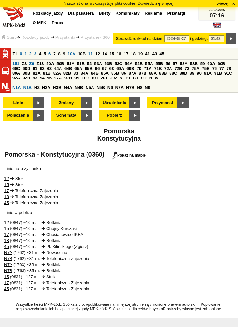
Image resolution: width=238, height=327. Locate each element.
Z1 (14, 53)
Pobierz (114, 115)
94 (42, 78)
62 (42, 68)
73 (187, 68)
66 (97, 68)
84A (84, 73)
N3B (57, 87)
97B (68, 78)
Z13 (40, 63)
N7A (119, 87)
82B (67, 73)
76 (214, 68)
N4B (79, 87)
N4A (68, 87)
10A (71, 53)
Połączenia (18, 115)
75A (195, 68)
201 (104, 78)
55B (159, 63)
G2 (144, 78)
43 (154, 53)
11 (90, 53)
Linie (18, 102)
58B (194, 63)
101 (94, 78)
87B (142, 73)
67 (104, 68)
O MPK (40, 22)
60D (26, 68)
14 (104, 53)
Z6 (31, 63)
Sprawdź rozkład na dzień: (140, 39)
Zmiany (66, 102)
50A (50, 63)
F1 (128, 78)
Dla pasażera (81, 13)
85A (105, 73)
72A (168, 68)
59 (202, 63)
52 (89, 63)
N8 (139, 87)
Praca (57, 22)
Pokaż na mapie (129, 155)
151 (15, 63)
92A (16, 78)
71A (147, 68)
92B (26, 78)
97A (58, 78)
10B (82, 53)
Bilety (104, 13)
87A (132, 73)
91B (218, 73)
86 (123, 73)
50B (60, 63)
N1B (27, 87)
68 (111, 68)
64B (68, 68)
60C (16, 68)
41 (147, 53)
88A (153, 73)
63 (49, 68)
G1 (136, 78)
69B (130, 68)
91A (208, 73)
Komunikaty (127, 13)
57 (175, 63)
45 (161, 53)
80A (16, 73)
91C (228, 73)
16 (119, 53)
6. (121, 78)
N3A (46, 87)
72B (178, 68)
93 (35, 78)
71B (158, 68)
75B (205, 68)
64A (58, 68)
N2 (37, 87)
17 (126, 53)
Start (9, 37)
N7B (130, 87)
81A (36, 73)
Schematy (66, 115)
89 (192, 73)
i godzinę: (199, 39)
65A (78, 68)
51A (70, 63)
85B (115, 73)
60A (211, 63)
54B (139, 63)
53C (118, 63)
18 (133, 53)
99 (76, 78)
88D (183, 73)
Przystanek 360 (95, 37)
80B (26, 73)
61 (35, 68)
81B (46, 73)
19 (140, 53)
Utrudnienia (114, 102)
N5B (100, 87)
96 (49, 78)
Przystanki (65, 37)
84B (95, 73)
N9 (147, 87)
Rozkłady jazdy (35, 37)
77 (221, 68)
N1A (16, 87)
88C (173, 73)
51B (81, 63)
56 (167, 63)
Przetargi (176, 13)
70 (139, 68)
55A (149, 63)
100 (85, 78)
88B (163, 73)
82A (57, 73)
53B (108, 63)
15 (111, 53)
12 (97, 53)
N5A (90, 87)
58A (183, 63)
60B (221, 63)
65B (88, 68)
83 (76, 73)
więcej (222, 3)
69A (120, 68)
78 (229, 68)
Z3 (24, 63)
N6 (110, 87)
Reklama (153, 13)
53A (98, 63)
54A (128, 63)
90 (199, 73)
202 (113, 78)
